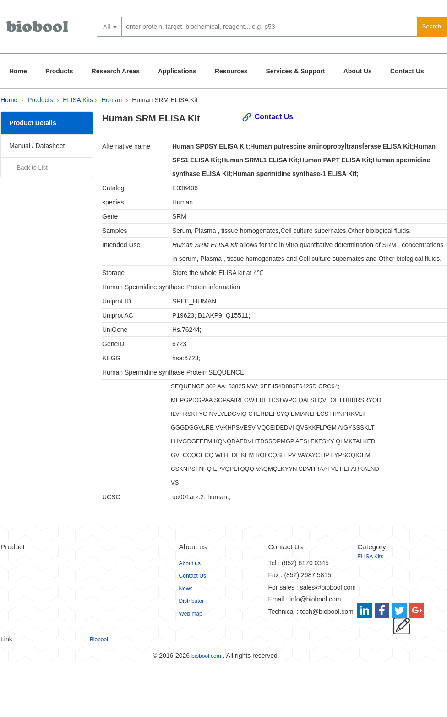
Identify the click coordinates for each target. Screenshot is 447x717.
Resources (231, 71)
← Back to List (28, 167)
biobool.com (206, 656)
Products (59, 71)
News (186, 588)
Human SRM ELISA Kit (164, 100)
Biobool (99, 639)
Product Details (32, 123)
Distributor (191, 601)
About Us (357, 71)
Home (18, 71)
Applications (177, 71)
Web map (190, 614)
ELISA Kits (78, 100)
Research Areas (116, 71)
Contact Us (407, 71)
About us (190, 563)
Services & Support (295, 71)
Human (111, 100)
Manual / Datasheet (37, 145)
